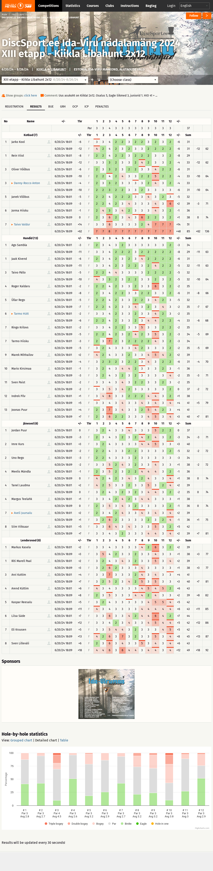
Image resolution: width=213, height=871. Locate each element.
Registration (14, 106)
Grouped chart (21, 740)
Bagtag (151, 6)
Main (4, 14)
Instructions (130, 6)
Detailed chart (46, 740)
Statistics (73, 6)
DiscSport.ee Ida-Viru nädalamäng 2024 (91, 43)
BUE (50, 106)
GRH (63, 106)
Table (64, 740)
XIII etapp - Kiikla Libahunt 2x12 (73, 54)
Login (171, 6)
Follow (193, 15)
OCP (75, 106)
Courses (93, 6)
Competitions (48, 6)
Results (36, 106)
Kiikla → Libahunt (51, 69)
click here (30, 95)
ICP (86, 106)
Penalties (102, 106)
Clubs (109, 6)
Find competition (21, 14)
